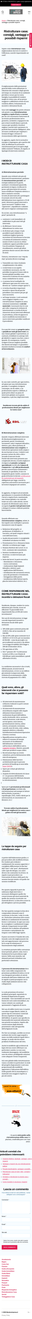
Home (4, 20)
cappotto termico (9, 748)
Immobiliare (6, 1276)
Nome (4, 1216)
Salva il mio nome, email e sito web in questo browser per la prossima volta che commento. (15, 1241)
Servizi (4, 1294)
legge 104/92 (7, 766)
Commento (5, 1200)
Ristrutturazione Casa (9, 1292)
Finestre (4, 1266)
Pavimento (5, 1285)
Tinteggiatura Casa (8, 1297)
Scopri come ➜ (16, 4)
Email (4, 1224)
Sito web (4, 1232)
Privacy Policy (6, 1315)
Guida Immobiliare (8, 1271)
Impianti (4, 1278)
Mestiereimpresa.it (12, 1312)
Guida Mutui (6, 1273)
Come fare (5, 1264)
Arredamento (6, 1259)
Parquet (4, 1283)
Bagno (4, 1262)
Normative (5, 1280)
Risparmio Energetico (9, 1290)
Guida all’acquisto (8, 1269)
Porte (3, 1287)
